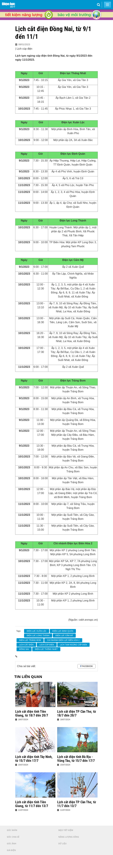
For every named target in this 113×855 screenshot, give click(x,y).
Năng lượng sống (68, 836)
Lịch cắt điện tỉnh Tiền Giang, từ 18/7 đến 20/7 (31, 713)
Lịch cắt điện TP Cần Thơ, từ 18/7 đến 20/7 (76, 713)
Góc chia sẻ (13, 836)
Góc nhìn (12, 830)
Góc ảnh (11, 843)
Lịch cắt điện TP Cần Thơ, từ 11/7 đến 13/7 (76, 804)
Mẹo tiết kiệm (65, 830)
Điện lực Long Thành (38, 635)
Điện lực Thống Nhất (46, 649)
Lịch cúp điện (46, 645)
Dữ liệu (62, 843)
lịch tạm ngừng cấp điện (73, 645)
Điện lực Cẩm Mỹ (64, 635)
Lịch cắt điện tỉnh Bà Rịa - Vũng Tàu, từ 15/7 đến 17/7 (76, 759)
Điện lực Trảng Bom (30, 640)
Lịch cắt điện (26, 645)
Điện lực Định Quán (62, 631)
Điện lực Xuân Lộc (36, 631)
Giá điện (11, 850)
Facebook (87, 666)
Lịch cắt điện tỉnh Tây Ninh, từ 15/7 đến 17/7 (33, 759)
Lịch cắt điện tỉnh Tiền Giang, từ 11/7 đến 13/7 (31, 804)
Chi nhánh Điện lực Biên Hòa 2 (63, 640)
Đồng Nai (24, 649)
